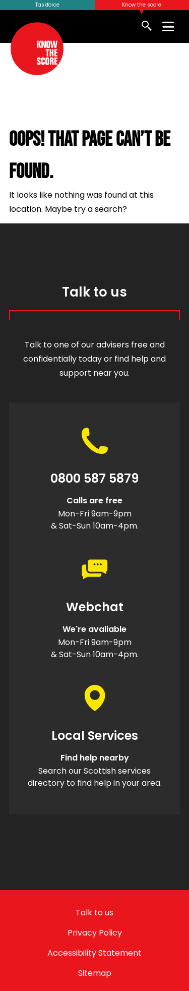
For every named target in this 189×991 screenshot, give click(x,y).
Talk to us (94, 912)
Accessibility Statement (94, 953)
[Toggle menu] (168, 26)
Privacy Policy (95, 933)
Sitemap (94, 973)
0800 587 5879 (94, 478)
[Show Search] (147, 26)
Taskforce (47, 5)
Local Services (94, 735)
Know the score (141, 5)
